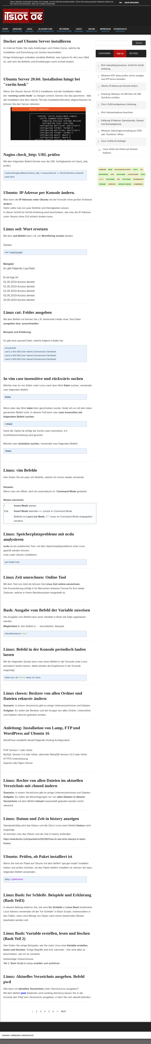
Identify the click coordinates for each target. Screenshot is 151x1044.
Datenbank (103, 174)
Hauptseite (5, 30)
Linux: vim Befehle (20, 470)
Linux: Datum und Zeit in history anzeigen (41, 818)
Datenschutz (120, 30)
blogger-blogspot (123, 169)
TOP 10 (119, 53)
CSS (141, 169)
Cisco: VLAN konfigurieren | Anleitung (118, 104)
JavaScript (120, 174)
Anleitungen (29, 30)
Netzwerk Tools (91, 30)
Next (63, 1011)
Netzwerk (110, 179)
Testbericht (138, 179)
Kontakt (6, 1035)
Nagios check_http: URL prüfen (31, 154)
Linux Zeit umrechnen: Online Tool (34, 577)
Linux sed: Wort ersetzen (25, 229)
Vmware (102, 184)
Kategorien (105, 53)
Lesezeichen (133, 174)
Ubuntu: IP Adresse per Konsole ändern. (39, 192)
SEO (118, 179)
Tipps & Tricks (17, 30)
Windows (112, 184)
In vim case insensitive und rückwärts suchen (43, 378)
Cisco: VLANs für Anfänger (113, 141)
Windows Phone (124, 184)
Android (102, 169)
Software (126, 179)
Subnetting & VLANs (64, 30)
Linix (143, 174)
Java (112, 174)
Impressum (105, 30)
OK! (120, 3)
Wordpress (138, 184)
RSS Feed (133, 53)
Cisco (135, 169)
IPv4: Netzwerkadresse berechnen (117, 112)
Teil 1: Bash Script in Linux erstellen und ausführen (31, 963)
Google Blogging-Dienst (45, 30)
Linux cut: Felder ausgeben (27, 312)
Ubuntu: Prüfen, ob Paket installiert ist (37, 856)
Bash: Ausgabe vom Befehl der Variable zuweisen (46, 610)
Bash (110, 169)
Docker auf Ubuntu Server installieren (37, 41)
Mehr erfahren (132, 3)
